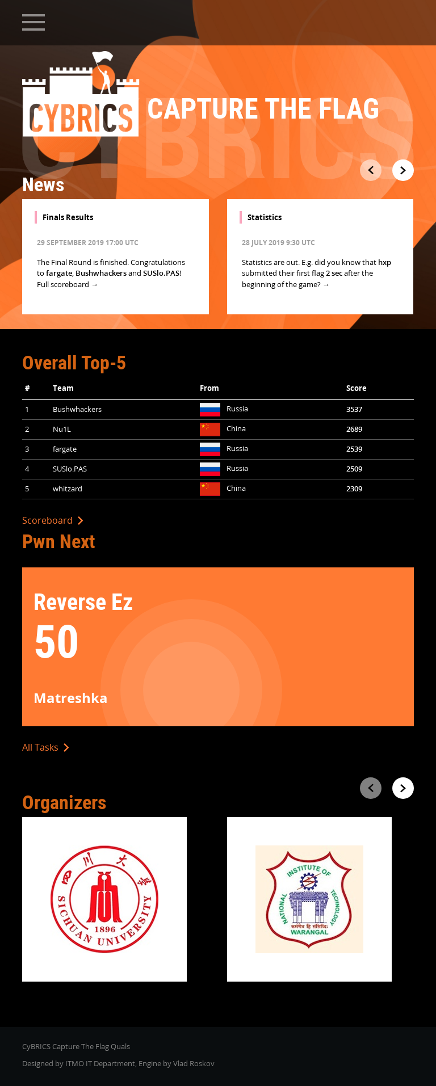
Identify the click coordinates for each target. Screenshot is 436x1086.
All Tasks (45, 747)
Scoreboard (52, 520)
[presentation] (371, 170)
